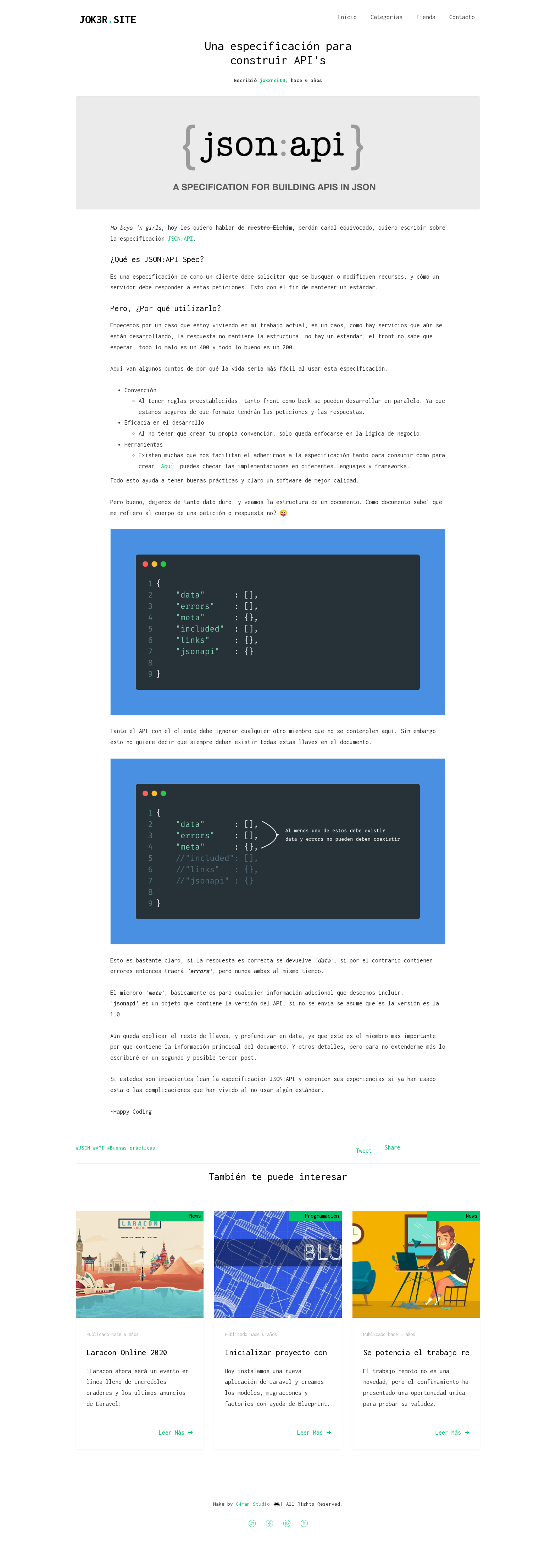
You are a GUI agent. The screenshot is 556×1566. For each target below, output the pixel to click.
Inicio (347, 17)
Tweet (364, 1150)
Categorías (386, 17)
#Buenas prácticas (131, 1148)
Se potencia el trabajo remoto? (427, 1352)
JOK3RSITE (107, 19)
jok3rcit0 (272, 80)
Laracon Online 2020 (127, 1352)
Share (392, 1147)
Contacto (462, 17)
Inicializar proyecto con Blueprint (297, 1352)
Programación (322, 1216)
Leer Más (176, 1432)
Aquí (169, 466)
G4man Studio (253, 1503)
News (195, 1216)
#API (100, 1148)
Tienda (425, 17)
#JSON (84, 1148)
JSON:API (180, 238)
